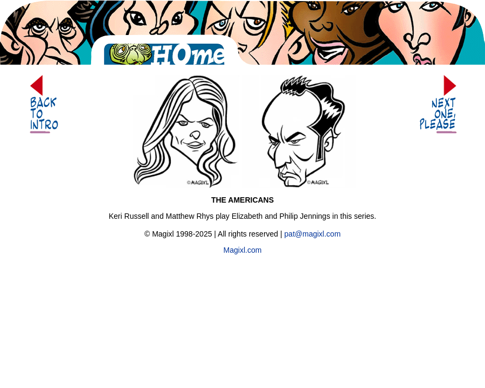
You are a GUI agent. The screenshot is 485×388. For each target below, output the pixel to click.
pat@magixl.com (313, 234)
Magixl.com (243, 250)
